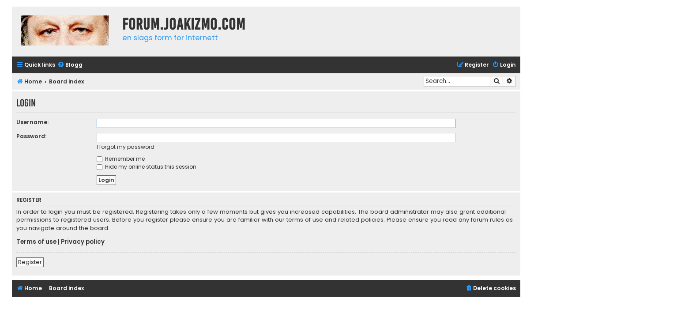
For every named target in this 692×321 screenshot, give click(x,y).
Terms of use (36, 242)
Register (30, 262)
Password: (31, 136)
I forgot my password (125, 147)
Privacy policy (83, 242)
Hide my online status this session (146, 166)
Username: (32, 122)
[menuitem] (70, 65)
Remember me (121, 158)
